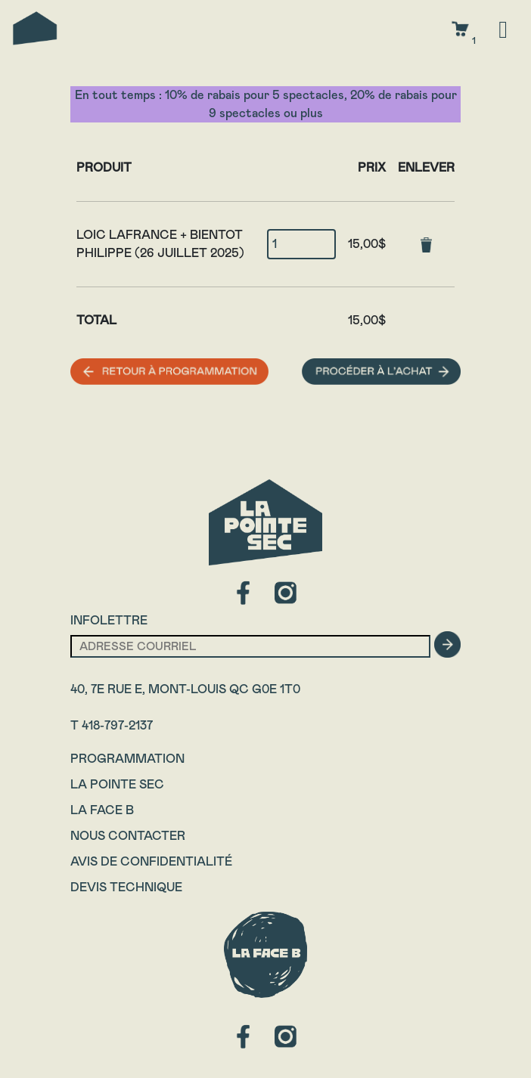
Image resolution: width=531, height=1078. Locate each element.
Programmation (127, 759)
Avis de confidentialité (151, 861)
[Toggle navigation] (503, 28)
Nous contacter (127, 836)
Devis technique (126, 887)
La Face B (102, 810)
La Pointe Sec (117, 784)
